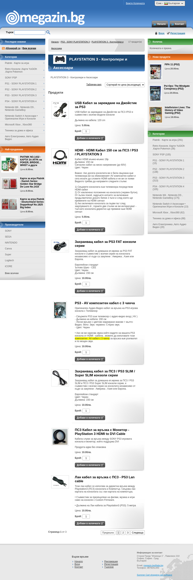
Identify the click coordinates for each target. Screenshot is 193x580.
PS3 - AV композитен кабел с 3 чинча (105, 303)
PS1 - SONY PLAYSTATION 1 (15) (168, 162)
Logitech (9, 260)
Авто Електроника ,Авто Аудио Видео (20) (169, 225)
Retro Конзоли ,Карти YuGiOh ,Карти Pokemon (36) (169, 147)
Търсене (109, 567)
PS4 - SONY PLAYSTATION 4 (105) (168, 188)
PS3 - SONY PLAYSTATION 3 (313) (168, 179)
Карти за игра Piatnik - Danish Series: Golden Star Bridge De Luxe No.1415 (32, 182)
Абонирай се (13, 48)
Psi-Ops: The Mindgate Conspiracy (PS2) (177, 87)
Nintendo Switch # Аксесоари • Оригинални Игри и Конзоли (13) (170, 205)
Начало (161, 24)
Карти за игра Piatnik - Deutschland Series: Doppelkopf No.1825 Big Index (32, 203)
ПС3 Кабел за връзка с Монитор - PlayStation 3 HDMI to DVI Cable (102, 432)
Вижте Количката (135, 3)
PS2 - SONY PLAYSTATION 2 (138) (168, 170)
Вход (161, 33)
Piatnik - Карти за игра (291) (168, 140)
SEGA (8, 236)
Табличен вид (93, 84)
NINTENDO (11, 242)
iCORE (8, 266)
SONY (8, 230)
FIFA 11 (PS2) (172, 64)
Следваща (137, 532)
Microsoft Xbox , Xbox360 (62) (168, 212)
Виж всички (29, 48)
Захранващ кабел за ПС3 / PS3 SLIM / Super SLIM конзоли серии (105, 373)
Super (8, 254)
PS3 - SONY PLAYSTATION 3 (75, 42)
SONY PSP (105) (162, 154)
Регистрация (177, 33)
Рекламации (111, 561)
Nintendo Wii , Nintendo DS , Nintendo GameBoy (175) (168, 196)
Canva (8, 248)
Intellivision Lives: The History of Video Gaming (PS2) (177, 110)
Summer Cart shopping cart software (154, 575)
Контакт (179, 24)
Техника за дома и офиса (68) (169, 218)
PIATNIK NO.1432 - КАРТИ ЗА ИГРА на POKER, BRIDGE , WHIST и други (31, 161)
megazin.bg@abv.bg (153, 565)
